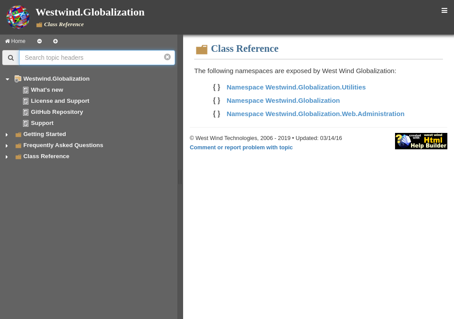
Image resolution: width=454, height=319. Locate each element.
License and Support (60, 100)
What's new (47, 89)
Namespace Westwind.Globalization (283, 100)
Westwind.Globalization (56, 78)
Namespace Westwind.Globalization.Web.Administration (315, 113)
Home (15, 41)
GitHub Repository (57, 112)
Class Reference (46, 156)
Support (42, 123)
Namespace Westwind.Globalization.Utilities (296, 87)
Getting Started (44, 134)
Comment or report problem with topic (241, 147)
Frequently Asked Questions (63, 145)
